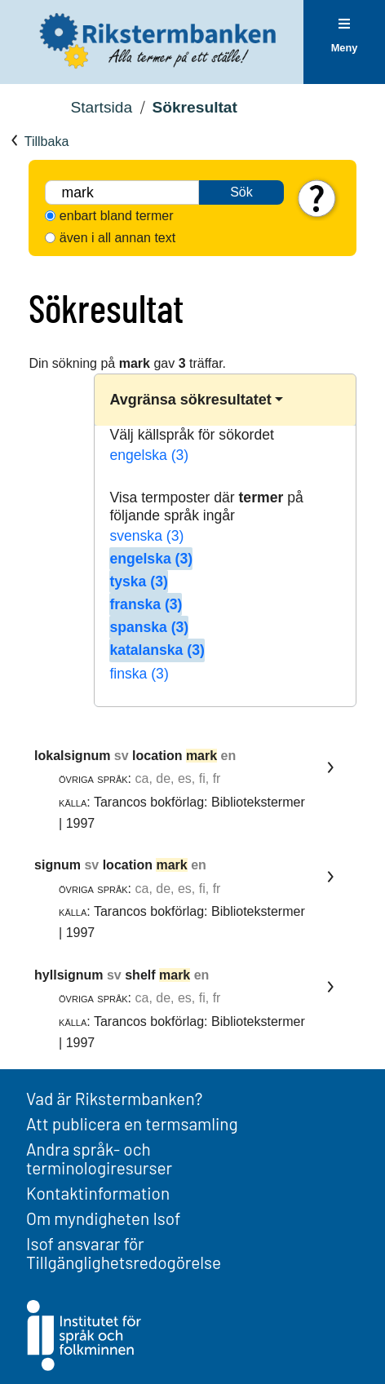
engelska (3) (148, 455)
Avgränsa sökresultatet (190, 399)
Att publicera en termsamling (132, 1123)
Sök (241, 192)
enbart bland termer (117, 216)
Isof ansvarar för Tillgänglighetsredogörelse (123, 1252)
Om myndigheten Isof (103, 1218)
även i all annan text (117, 238)
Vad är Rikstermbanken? (114, 1098)
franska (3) (145, 604)
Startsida (101, 107)
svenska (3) (146, 536)
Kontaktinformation (98, 1193)
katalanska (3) (156, 650)
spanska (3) (148, 627)
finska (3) (138, 673)
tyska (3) (138, 581)
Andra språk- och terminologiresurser (99, 1158)
